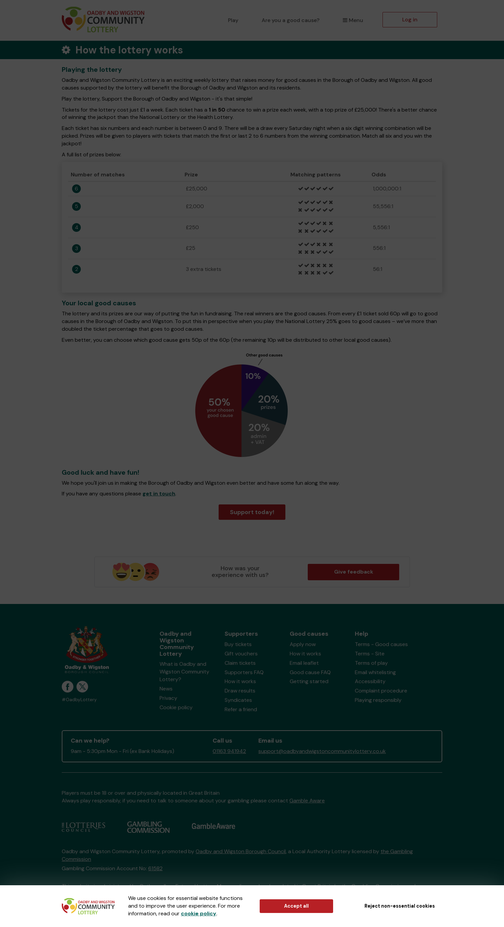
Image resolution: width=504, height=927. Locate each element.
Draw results (240, 690)
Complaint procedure (381, 690)
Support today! (252, 512)
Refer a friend (241, 709)
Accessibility (370, 681)
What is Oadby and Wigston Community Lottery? (184, 671)
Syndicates (238, 700)
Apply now (303, 644)
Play (233, 20)
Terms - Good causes (381, 644)
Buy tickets (238, 644)
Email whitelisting (375, 672)
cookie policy (198, 913)
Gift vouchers (241, 653)
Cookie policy (176, 707)
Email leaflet (304, 662)
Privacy (168, 698)
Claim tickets (240, 662)
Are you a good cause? (290, 20)
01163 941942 (229, 751)
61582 (155, 868)
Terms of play (371, 662)
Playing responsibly (378, 700)
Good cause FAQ (310, 672)
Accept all (296, 906)
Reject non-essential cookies (399, 906)
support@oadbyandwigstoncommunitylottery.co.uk (322, 751)
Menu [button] (353, 20)
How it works (240, 681)
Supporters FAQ (244, 672)
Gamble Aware (307, 800)
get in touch (159, 493)
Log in (410, 19)
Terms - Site (370, 653)
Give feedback (353, 571)
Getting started (309, 681)
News (166, 688)
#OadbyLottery (79, 700)
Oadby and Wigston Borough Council (241, 851)
